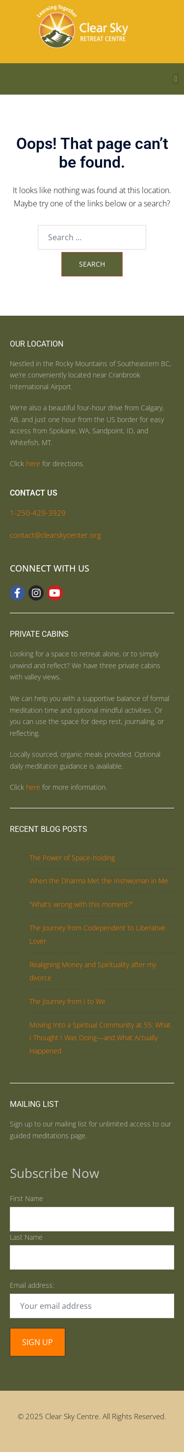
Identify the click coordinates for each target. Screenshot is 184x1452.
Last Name (26, 1237)
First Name (26, 1198)
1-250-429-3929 (38, 513)
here (33, 463)
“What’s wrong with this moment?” (81, 904)
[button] (175, 79)
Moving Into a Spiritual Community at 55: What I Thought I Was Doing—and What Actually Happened (100, 1038)
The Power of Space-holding (72, 857)
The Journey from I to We (67, 1001)
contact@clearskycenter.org (55, 535)
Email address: (32, 1285)
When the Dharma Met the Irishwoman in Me (98, 880)
